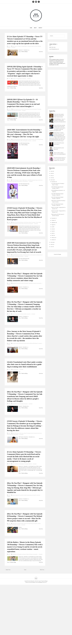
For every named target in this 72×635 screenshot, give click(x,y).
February (53, 237)
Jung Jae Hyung (32, 539)
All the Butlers (15, 603)
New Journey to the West (25, 376)
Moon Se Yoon (24, 199)
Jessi (40, 153)
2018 (52, 244)
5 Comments (38, 506)
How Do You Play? (35, 153)
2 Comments (31, 85)
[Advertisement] (57, 88)
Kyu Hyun (18, 376)
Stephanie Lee (13, 119)
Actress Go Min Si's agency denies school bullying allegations (60, 153)
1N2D (14, 197)
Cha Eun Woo (27, 280)
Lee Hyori (16, 154)
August (53, 224)
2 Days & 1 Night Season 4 (25, 197)
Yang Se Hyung (24, 282)
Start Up (34, 118)
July (52, 227)
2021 (52, 177)
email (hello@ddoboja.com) (54, 49)
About (35, 28)
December (53, 181)
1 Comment (15, 312)
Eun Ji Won (15, 376)
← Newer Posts (7, 620)
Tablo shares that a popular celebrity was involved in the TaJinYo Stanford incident (59, 116)
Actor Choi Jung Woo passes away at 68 (59, 148)
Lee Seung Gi (14, 282)
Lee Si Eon (39, 48)
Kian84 (36, 48)
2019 (52, 242)
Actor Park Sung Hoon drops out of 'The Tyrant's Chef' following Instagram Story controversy (59, 159)
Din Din (10, 199)
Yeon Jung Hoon (34, 199)
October (53, 220)
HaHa (31, 280)
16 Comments (28, 474)
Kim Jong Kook (37, 280)
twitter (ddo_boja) (52, 47)
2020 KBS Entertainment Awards (36, 197)
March (53, 235)
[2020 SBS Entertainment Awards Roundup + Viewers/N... (57, 204)
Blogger (59, 254)
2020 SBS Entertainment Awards (18, 280)
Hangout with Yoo (28, 153)
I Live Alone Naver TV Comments (28, 48)
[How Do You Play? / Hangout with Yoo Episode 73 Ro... (58, 208)
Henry (14, 48)
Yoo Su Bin (25, 119)
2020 (52, 180)
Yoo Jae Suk (38, 154)
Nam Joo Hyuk (29, 118)
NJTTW (31, 376)
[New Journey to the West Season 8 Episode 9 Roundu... (57, 215)
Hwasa (16, 48)
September (54, 222)
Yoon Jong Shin (10, 312)
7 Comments (35, 282)
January (53, 239)
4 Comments (23, 404)
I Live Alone (20, 48)
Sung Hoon (13, 50)
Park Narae (9, 50)
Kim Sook (19, 199)
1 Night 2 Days (15, 242)
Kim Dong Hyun (21, 603)
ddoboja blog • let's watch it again (35, 631)
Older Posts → (42, 620)
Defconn (14, 344)
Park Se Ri (33, 506)
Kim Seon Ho (24, 118)
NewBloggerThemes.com (43, 632)
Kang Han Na (19, 118)
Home (31, 28)
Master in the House (32, 603)
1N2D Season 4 (17, 197)
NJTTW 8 (34, 376)
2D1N (8, 199)
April (52, 233)
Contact (40, 28)
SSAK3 (29, 154)
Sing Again (14, 85)
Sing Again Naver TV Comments (22, 85)
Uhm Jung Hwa (33, 154)
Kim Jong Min (11, 154)
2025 (52, 171)
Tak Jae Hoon (34, 311)
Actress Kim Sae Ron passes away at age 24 (59, 143)
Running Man (19, 282)
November (54, 218)
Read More (41, 54)
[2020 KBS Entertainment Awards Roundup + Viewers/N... (57, 198)
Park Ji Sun (29, 199)
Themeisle (30, 632)
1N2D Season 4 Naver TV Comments (33, 242)
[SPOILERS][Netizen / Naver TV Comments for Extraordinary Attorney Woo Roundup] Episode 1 (60, 121)
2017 (51, 246)
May (52, 231)
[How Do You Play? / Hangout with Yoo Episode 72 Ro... (58, 211)
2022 (52, 175)
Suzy (17, 119)
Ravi (33, 243)
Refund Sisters (25, 154)
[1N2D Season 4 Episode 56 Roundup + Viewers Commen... (58, 201)
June (52, 229)
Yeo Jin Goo (21, 119)
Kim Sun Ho (9, 474)
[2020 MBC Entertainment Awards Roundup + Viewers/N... (57, 194)
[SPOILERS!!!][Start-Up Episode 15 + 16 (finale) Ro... (58, 191)
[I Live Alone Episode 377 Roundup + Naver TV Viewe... (57, 184)
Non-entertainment (16, 404)
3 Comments (37, 344)
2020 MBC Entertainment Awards (19, 153)
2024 (52, 173)
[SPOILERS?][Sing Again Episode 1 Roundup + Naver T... (57, 187)
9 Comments (18, 50)
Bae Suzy (14, 118)
